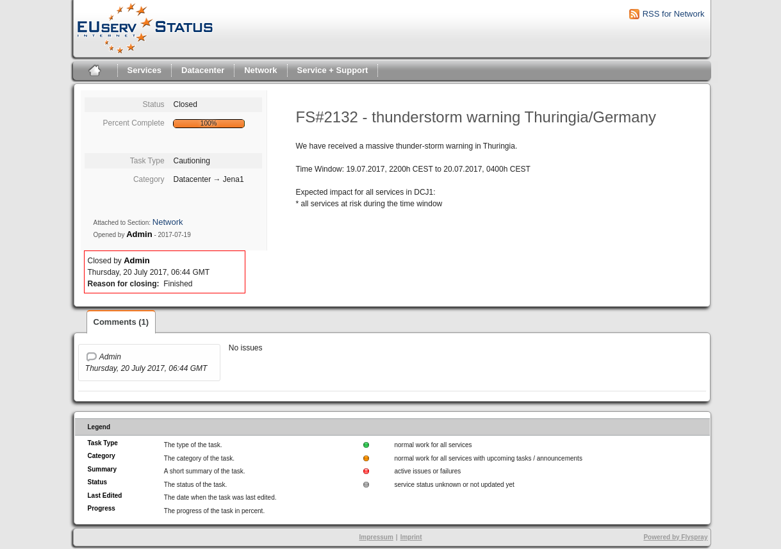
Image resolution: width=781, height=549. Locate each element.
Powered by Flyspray (675, 537)
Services (144, 70)
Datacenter (202, 70)
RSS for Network (674, 14)
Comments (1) (121, 322)
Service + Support (332, 70)
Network (260, 70)
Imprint (411, 537)
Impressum (376, 537)
